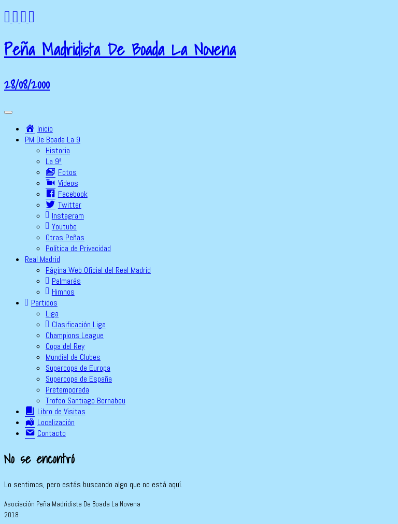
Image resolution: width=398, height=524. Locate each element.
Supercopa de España (79, 378)
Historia (58, 150)
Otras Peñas (65, 237)
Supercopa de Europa (78, 367)
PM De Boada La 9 (52, 139)
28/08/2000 (27, 84)
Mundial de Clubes (73, 357)
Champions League (75, 335)
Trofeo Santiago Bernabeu (85, 400)
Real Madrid (42, 259)
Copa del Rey (65, 346)
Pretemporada (67, 389)
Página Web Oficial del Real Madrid (98, 270)
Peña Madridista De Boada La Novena (120, 49)
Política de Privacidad (78, 248)
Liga (52, 313)
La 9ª (54, 161)
